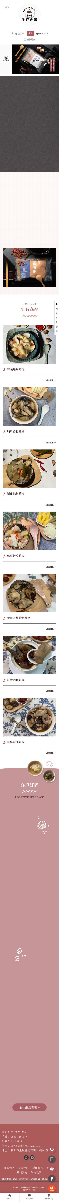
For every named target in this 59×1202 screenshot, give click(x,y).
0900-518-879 (19, 1136)
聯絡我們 (36, 1173)
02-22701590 (18, 1132)
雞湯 (15, 1179)
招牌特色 (23, 1168)
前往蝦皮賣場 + (29, 1107)
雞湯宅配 (24, 1179)
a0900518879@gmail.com (25, 1146)
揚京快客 (27, 1187)
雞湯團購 (35, 1179)
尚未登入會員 (57, 320)
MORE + (51, 380)
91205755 (16, 1141)
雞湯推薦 (6, 1179)
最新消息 (22, 1173)
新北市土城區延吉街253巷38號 (29, 1150)
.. (45, 1187)
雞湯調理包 (47, 1179)
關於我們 (9, 1168)
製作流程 (37, 1168)
